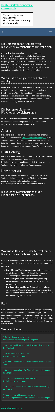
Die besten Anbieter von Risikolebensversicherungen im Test (27, 363)
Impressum (17, 408)
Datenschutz (6, 408)
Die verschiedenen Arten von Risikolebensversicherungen (16, 354)
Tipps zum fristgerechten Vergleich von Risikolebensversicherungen (20, 379)
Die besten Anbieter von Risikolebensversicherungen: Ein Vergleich (26, 346)
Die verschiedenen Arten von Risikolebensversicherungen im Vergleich (20, 338)
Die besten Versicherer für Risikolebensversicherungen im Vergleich (26, 371)
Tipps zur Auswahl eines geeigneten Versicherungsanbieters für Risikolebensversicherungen (26, 396)
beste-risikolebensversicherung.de (17, 6)
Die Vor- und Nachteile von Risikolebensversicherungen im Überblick (27, 388)
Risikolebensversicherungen (34, 137)
